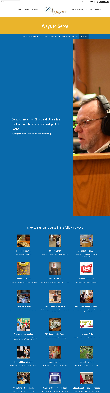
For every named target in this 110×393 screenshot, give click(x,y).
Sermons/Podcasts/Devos (79, 10)
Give (91, 10)
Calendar (26, 10)
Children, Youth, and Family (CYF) (52, 36)
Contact (83, 1)
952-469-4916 (90, 1)
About (19, 10)
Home (13, 10)
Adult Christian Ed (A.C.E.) (35, 36)
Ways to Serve (83, 36)
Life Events (98, 10)
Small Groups (75, 36)
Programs (35, 10)
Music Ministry (66, 36)
